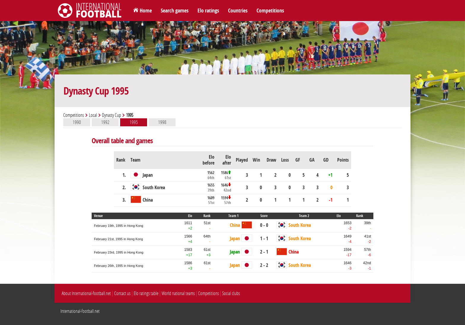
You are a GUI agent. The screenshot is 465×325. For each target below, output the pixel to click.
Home (146, 10)
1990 (77, 122)
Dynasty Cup (111, 115)
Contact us (122, 293)
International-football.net (80, 311)
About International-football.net (86, 293)
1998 (162, 122)
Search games (175, 10)
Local (93, 115)
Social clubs (231, 293)
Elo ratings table (146, 293)
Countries (238, 10)
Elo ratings (208, 10)
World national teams (178, 293)
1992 (105, 122)
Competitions (270, 10)
